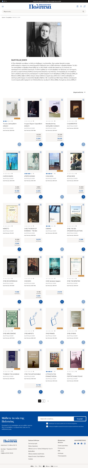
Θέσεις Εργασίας (33, 446)
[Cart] (84, 6)
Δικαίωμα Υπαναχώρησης (62, 454)
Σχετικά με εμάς (32, 443)
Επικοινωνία (61, 448)
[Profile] (81, 6)
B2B (59, 450)
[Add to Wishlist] (19, 100)
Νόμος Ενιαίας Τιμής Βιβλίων (36, 456)
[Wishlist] (77, 6)
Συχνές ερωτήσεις (63, 445)
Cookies (30, 459)
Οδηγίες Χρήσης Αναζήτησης (36, 454)
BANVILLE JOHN (8, 128)
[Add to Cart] (19, 144)
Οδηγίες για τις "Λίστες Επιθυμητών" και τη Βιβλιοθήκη (40, 450)
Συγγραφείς (9, 17)
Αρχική (3, 17)
